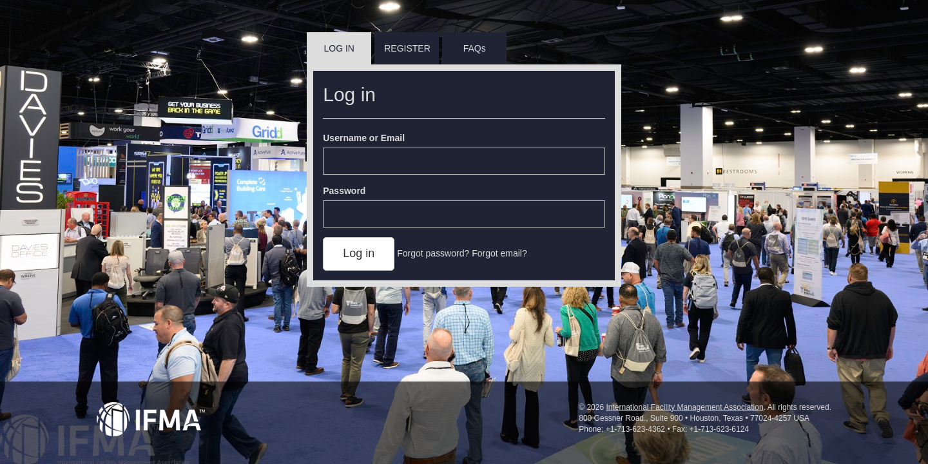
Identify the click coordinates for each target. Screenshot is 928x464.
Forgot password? (433, 253)
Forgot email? (499, 253)
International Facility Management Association (684, 407)
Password (344, 191)
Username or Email (364, 138)
